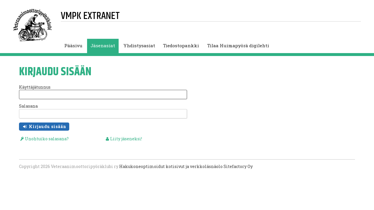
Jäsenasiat (103, 45)
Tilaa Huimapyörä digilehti (238, 45)
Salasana (28, 106)
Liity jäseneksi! (126, 138)
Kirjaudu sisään (47, 126)
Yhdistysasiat (139, 45)
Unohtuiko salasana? (47, 138)
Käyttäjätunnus (35, 87)
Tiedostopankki (181, 45)
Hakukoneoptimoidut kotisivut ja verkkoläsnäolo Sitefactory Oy (186, 166)
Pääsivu (73, 45)
